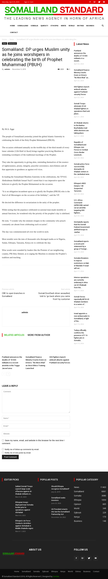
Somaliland (22, 26)
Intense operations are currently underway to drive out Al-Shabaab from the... (81, 282)
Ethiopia (54, 26)
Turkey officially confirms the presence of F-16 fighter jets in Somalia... (80, 335)
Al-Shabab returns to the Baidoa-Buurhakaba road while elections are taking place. (81, 128)
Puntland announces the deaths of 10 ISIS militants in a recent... (80, 56)
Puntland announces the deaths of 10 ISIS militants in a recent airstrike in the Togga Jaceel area (12, 362)
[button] (102, 25)
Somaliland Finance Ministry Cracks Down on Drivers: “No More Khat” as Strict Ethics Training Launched (36, 362)
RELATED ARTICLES (14, 335)
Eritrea (80, 26)
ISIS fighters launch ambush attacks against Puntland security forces (59, 360)
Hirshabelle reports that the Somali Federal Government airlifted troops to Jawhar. (82, 227)
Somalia (34, 26)
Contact (14, 32)
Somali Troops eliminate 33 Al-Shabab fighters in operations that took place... (82, 109)
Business (90, 26)
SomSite (56, 576)
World (72, 26)
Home (12, 26)
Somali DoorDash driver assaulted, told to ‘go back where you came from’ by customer (54, 296)
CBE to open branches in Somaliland (13, 294)
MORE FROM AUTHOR (39, 335)
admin (7, 69)
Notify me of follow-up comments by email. (22, 449)
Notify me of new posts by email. (18, 453)
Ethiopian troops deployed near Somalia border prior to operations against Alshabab (24, 507)
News (12, 39)
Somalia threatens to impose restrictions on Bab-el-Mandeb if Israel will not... (81, 263)
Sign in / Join (28, 2)
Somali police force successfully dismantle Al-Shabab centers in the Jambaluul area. (82, 169)
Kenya (63, 26)
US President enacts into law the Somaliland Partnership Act (60, 511)
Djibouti (44, 26)
